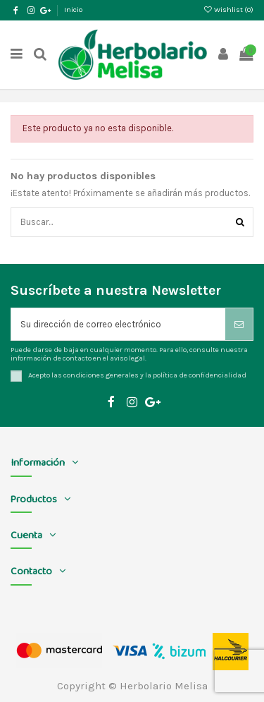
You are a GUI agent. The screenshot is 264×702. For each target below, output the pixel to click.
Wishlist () (228, 9)
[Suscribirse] (239, 324)
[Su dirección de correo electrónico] (118, 324)
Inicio (73, 9)
